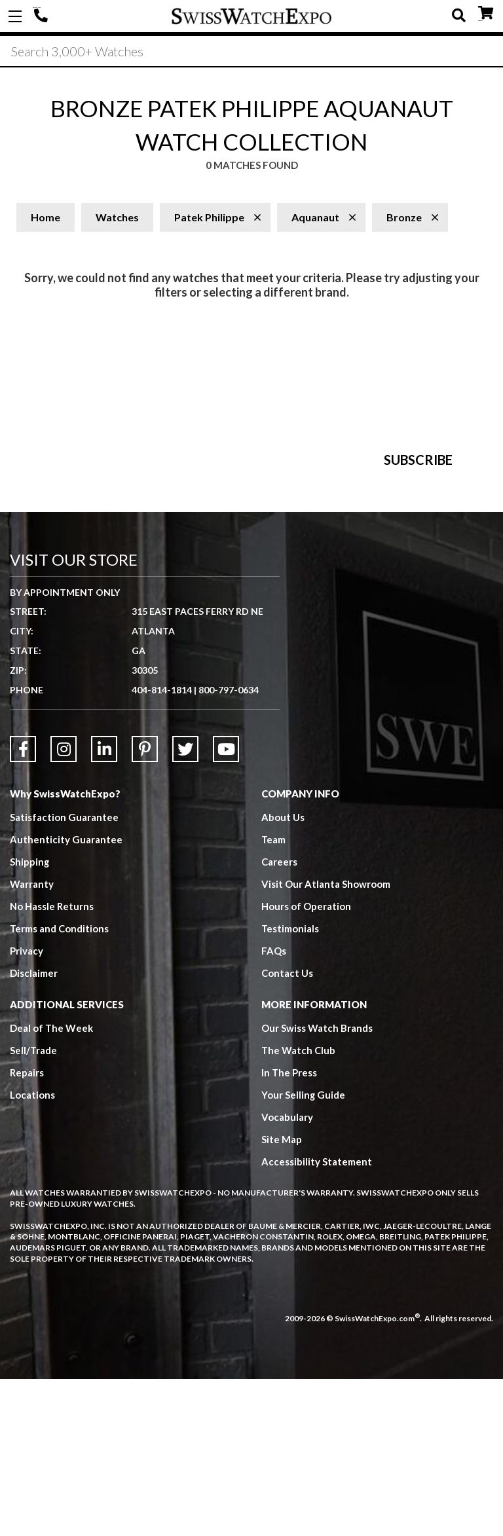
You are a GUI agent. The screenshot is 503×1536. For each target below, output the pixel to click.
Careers (279, 1019)
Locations (32, 1252)
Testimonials (290, 1086)
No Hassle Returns (52, 1064)
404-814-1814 (42, 16)
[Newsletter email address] (319, 581)
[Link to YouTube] (226, 907)
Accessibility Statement (316, 1319)
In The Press (289, 1230)
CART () (485, 13)
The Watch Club (298, 1208)
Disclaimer (34, 1131)
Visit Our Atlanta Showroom (325, 1042)
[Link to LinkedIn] (104, 907)
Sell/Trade (34, 1208)
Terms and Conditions (59, 1086)
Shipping (30, 1019)
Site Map (281, 1297)
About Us (283, 975)
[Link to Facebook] (23, 907)
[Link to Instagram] (63, 907)
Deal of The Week (52, 1186)
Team (273, 997)
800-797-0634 (228, 847)
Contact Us (287, 1131)
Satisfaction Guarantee (64, 975)
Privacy (26, 1108)
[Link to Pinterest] (145, 907)
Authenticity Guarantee (66, 997)
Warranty (32, 1042)
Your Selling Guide (303, 1252)
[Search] (251, 51)
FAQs (273, 1108)
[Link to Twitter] (185, 907)
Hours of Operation (306, 1064)
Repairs (27, 1230)
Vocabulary (287, 1275)
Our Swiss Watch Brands (317, 1186)
